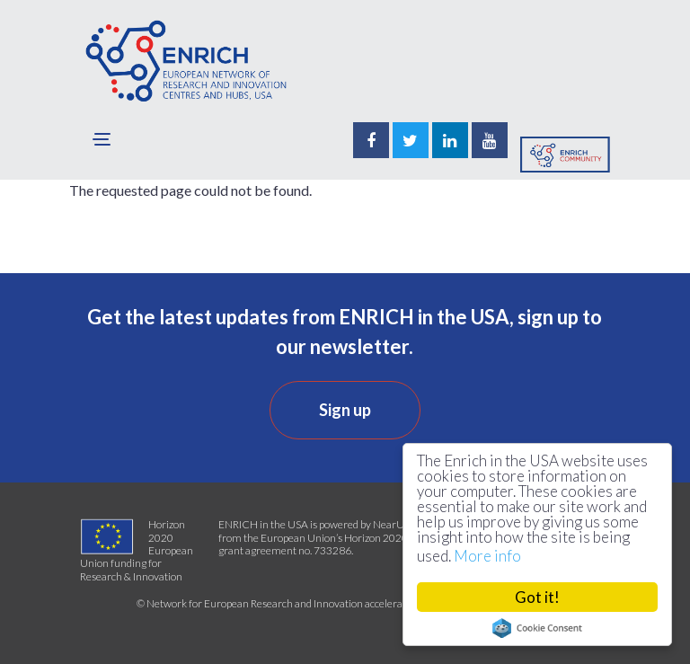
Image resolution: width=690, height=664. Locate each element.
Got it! (537, 597)
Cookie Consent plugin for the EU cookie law (537, 628)
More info (487, 555)
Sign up (345, 410)
